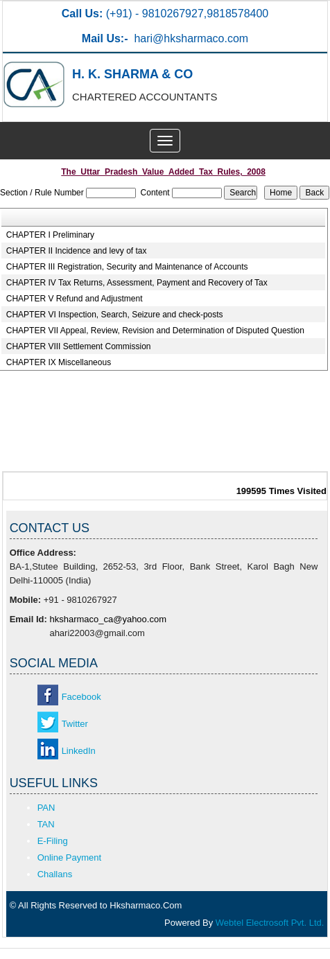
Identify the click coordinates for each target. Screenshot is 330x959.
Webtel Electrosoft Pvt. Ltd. (270, 922)
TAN (46, 824)
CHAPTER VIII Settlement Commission (78, 346)
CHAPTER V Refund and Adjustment (74, 298)
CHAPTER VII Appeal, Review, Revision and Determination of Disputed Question (155, 330)
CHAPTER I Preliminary (50, 235)
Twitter (75, 724)
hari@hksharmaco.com (191, 38)
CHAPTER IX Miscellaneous (58, 362)
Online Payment (69, 857)
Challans (55, 874)
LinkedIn (79, 751)
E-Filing (52, 841)
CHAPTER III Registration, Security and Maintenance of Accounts (127, 267)
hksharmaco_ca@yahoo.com (107, 619)
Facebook (81, 697)
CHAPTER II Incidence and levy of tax (76, 251)
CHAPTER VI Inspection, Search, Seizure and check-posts (114, 314)
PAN (46, 807)
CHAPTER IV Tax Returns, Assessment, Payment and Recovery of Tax (137, 283)
